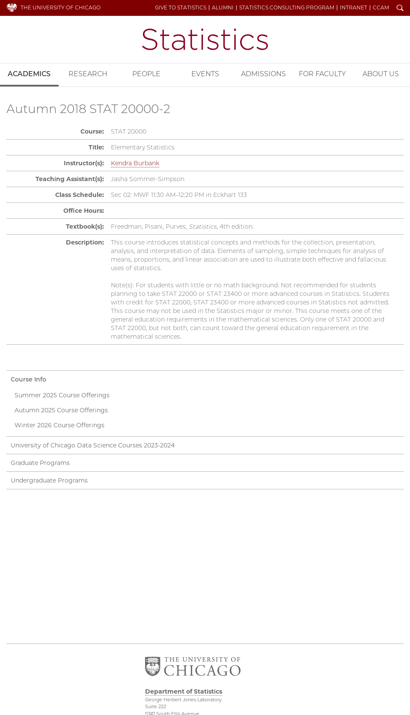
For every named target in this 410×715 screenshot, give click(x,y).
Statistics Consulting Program (286, 7)
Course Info (28, 379)
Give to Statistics (180, 7)
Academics (29, 74)
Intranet (353, 7)
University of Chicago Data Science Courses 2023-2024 (93, 445)
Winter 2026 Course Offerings (59, 425)
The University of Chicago (61, 7)
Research (87, 74)
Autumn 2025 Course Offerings (61, 410)
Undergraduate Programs (49, 480)
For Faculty (322, 74)
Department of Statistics (205, 39)
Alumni (223, 7)
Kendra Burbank (135, 163)
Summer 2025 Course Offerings (62, 395)
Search (400, 8)
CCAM (381, 7)
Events (205, 74)
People (146, 74)
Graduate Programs (40, 463)
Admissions (263, 74)
